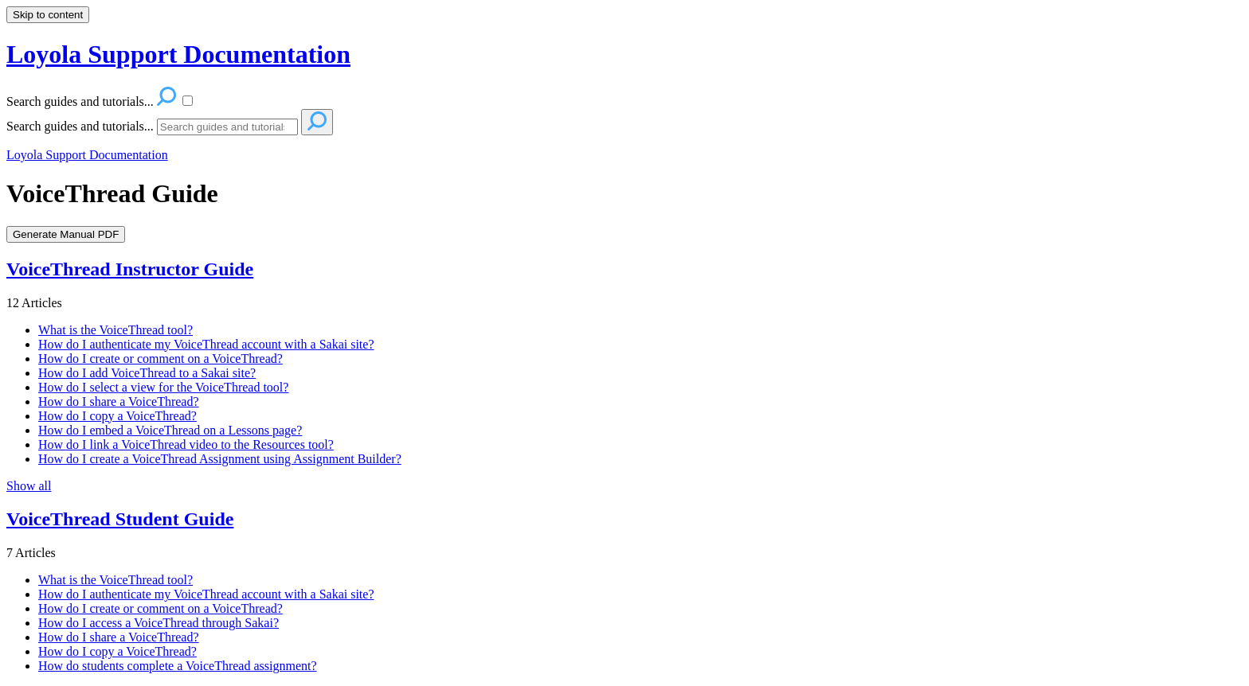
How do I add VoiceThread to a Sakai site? (147, 373)
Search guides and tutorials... (80, 126)
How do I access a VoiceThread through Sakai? (158, 622)
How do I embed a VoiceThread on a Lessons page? (170, 430)
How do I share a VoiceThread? (118, 401)
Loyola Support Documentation (87, 155)
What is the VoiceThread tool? (115, 330)
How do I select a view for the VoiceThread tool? (163, 387)
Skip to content (48, 15)
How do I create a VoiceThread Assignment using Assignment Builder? (219, 459)
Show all (28, 486)
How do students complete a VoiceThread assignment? (177, 665)
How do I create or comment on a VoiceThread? (160, 358)
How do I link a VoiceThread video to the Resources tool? (186, 444)
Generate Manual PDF (66, 234)
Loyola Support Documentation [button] (178, 54)
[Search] (227, 127)
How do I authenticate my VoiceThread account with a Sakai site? (206, 344)
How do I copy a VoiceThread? (117, 416)
